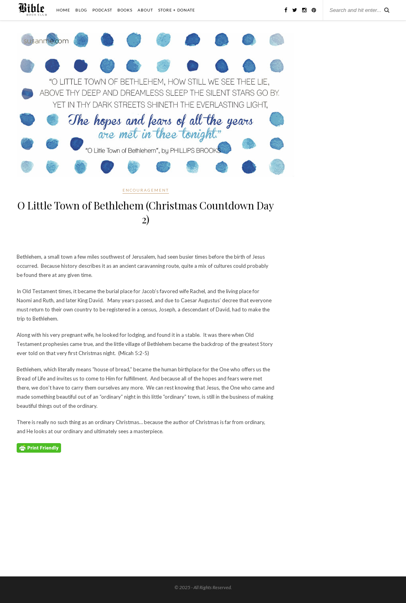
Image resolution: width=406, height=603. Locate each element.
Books (124, 10)
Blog (81, 10)
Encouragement (146, 190)
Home (63, 10)
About (145, 10)
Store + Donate (176, 10)
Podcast (102, 10)
